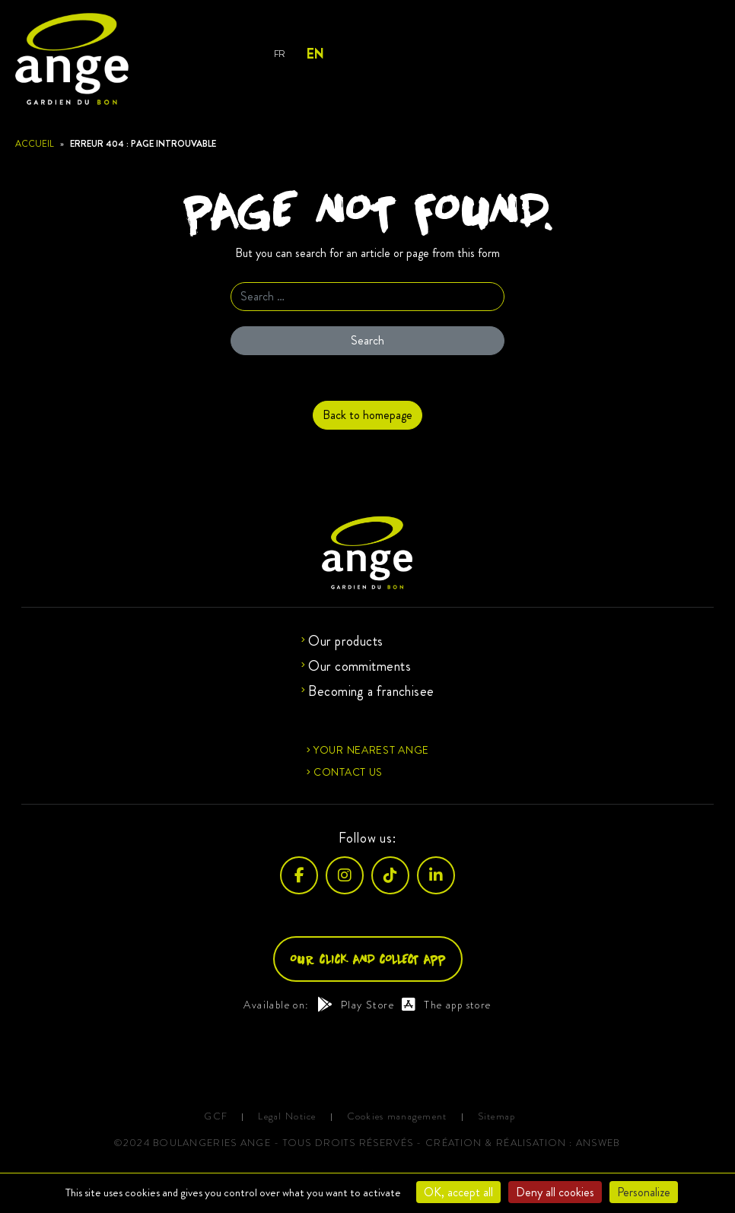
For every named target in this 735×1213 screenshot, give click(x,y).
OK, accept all (458, 1192)
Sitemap (497, 1117)
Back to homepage (367, 415)
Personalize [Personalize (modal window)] (643, 1192)
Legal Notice (287, 1117)
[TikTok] (390, 875)
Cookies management (397, 1117)
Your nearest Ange (371, 749)
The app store (447, 1004)
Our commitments (359, 666)
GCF (216, 1117)
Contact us (348, 772)
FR (279, 53)
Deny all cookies (555, 1192)
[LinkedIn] (436, 875)
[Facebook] (299, 875)
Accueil (34, 144)
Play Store (355, 1004)
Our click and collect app (368, 959)
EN (314, 54)
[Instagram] (345, 875)
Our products (345, 641)
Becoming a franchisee (371, 691)
